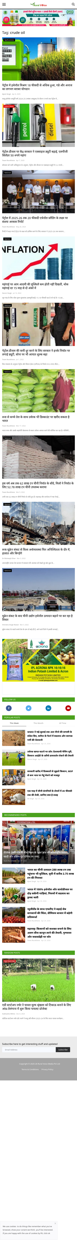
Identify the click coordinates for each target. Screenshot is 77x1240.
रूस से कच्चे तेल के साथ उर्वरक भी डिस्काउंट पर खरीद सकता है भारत (36, 419)
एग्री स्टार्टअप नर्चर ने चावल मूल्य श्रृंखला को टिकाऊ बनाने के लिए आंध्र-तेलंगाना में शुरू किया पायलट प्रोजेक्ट (36, 1007)
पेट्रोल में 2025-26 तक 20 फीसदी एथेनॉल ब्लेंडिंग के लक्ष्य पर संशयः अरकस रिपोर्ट (35, 220)
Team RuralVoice (8, 160)
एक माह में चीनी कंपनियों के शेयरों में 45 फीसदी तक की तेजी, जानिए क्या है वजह (49, 793)
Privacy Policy (47, 1069)
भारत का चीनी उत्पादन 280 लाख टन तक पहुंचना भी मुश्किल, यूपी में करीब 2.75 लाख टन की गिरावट (50, 873)
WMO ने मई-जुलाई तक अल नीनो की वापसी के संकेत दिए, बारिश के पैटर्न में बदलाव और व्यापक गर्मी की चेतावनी (50, 736)
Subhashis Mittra (8, 1014)
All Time (62, 723)
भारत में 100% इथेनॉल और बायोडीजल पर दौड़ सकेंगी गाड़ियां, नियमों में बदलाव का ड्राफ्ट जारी (50, 893)
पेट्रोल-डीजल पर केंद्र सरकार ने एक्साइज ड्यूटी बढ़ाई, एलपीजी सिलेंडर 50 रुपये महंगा (35, 153)
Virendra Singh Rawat (10, 625)
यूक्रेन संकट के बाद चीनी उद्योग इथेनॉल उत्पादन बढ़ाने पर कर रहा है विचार (37, 618)
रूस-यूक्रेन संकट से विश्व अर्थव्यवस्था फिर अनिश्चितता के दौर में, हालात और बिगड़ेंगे (36, 551)
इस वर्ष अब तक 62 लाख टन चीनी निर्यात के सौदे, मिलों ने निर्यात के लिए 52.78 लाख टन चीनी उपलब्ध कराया (38, 485)
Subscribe (63, 1049)
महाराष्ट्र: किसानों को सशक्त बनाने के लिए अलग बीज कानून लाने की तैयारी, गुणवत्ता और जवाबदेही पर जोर (49, 932)
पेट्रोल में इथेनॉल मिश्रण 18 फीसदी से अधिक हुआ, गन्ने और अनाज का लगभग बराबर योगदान (37, 87)
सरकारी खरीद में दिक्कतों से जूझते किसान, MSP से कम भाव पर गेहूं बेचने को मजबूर (50, 773)
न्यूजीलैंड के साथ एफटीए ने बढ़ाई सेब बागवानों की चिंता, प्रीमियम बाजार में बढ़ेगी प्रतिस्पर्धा (49, 913)
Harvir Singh (7, 293)
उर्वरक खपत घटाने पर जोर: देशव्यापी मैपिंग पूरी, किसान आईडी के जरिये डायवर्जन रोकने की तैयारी (50, 753)
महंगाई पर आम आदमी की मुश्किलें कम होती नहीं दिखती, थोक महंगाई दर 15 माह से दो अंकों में (35, 286)
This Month (38, 723)
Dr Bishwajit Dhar (9, 558)
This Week (14, 723)
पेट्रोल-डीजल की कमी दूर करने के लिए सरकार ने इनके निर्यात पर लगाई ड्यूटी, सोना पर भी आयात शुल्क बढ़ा (36, 352)
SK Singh (30, 799)
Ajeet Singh (6, 94)
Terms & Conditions (30, 1069)
